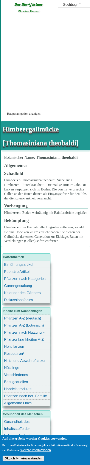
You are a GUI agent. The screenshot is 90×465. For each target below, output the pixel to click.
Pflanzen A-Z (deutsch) (22, 318)
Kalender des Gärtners (22, 293)
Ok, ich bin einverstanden (23, 458)
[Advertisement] (44, 62)
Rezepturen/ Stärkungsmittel (16, 354)
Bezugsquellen (16, 382)
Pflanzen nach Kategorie (24, 279)
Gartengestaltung (18, 286)
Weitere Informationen (35, 450)
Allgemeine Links (18, 403)
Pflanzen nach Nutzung (23, 332)
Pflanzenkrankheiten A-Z (24, 339)
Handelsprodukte (18, 389)
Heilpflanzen (14, 347)
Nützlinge (11, 368)
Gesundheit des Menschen (16, 422)
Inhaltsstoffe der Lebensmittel (17, 429)
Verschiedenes (16, 375)
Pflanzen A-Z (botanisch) (24, 325)
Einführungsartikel (18, 265)
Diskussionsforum (18, 300)
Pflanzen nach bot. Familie (25, 396)
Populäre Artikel (16, 272)
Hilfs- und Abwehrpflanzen (25, 361)
